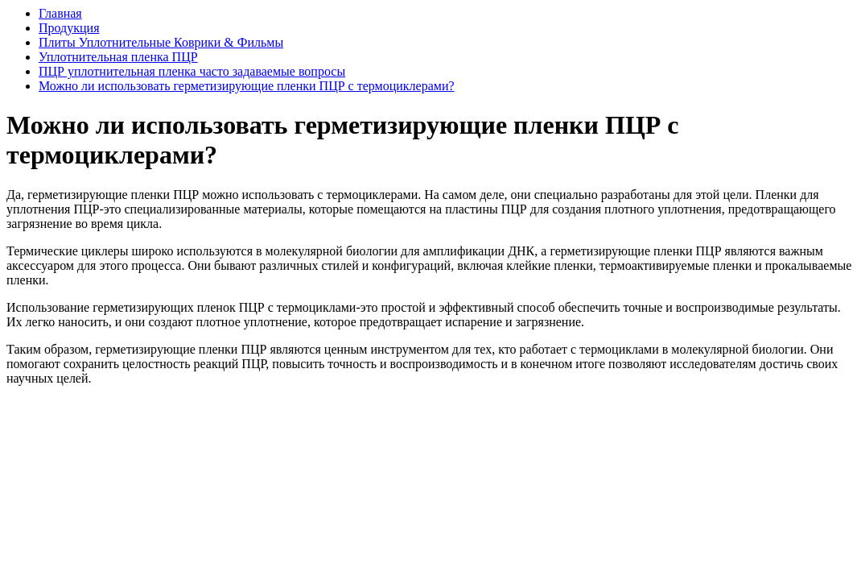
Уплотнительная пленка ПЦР (118, 57)
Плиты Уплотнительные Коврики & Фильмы (161, 42)
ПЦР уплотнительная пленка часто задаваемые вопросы (192, 71)
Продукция (69, 28)
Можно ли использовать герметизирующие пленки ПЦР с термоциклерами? (247, 86)
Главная (60, 13)
